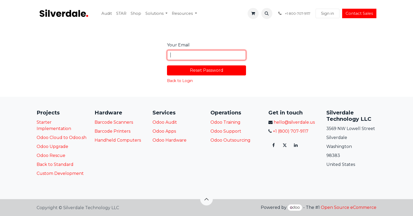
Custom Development (60, 173)
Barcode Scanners (114, 122)
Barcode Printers (112, 131)
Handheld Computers (118, 140)
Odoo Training (225, 122)
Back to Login (180, 80)
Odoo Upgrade (52, 146)
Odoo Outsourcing (230, 140)
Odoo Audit (165, 122)
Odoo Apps (164, 131)
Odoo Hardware (169, 140)
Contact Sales (359, 13)
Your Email (178, 44)
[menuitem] (106, 13)
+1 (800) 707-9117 (290, 131)
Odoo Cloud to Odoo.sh (61, 137)
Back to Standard (55, 164)
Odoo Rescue (51, 155)
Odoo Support (225, 131)
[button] (266, 13)
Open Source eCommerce (348, 207)
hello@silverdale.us (294, 122)
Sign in (327, 13)
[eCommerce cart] (253, 13)
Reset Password (206, 70)
